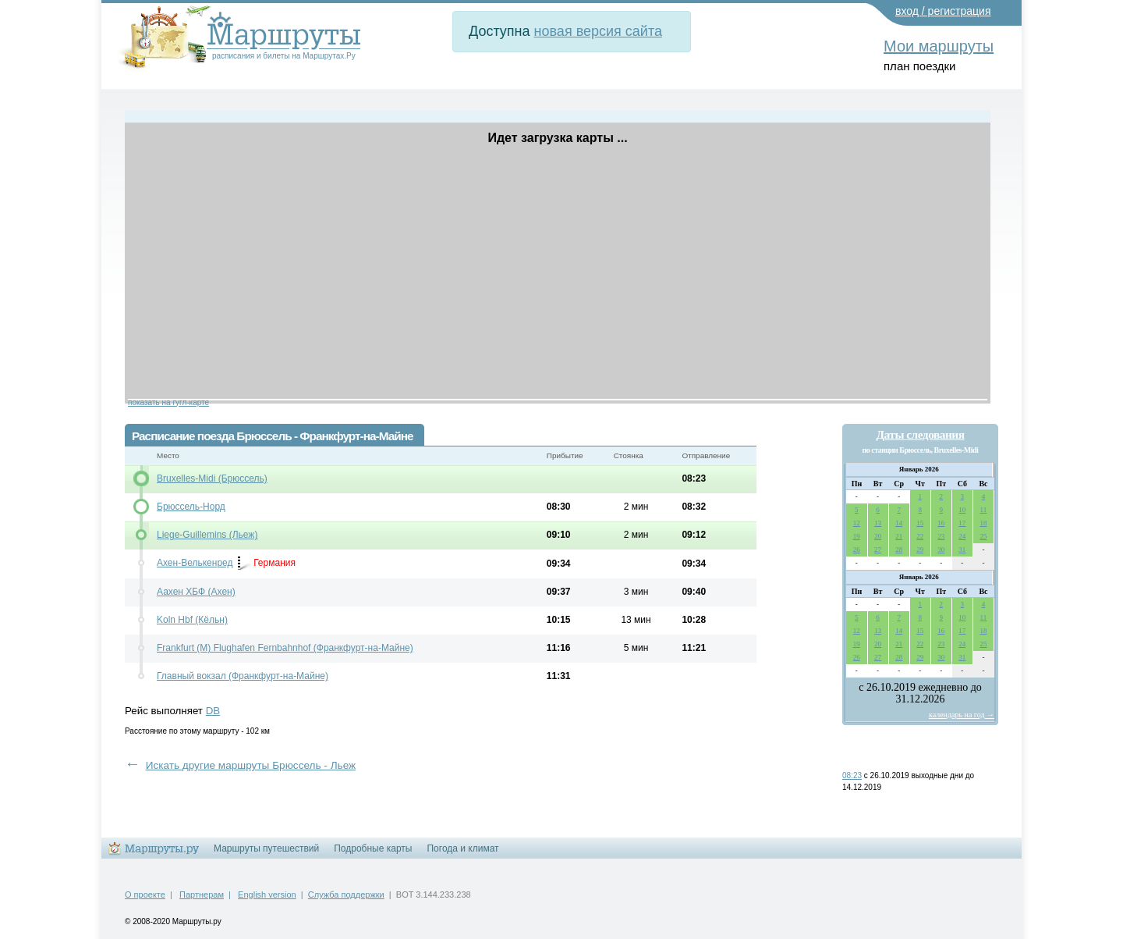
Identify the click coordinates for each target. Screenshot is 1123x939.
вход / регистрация (943, 11)
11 (983, 510)
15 (919, 523)
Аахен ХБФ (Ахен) (196, 591)
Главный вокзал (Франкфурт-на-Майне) (242, 675)
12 (856, 523)
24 (961, 536)
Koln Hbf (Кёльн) (192, 619)
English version (267, 894)
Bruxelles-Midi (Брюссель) (212, 478)
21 (898, 536)
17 (961, 523)
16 (940, 523)
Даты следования (920, 434)
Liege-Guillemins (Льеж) (207, 534)
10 (961, 510)
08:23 (852, 775)
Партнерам (201, 894)
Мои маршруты (939, 46)
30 (940, 549)
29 (919, 549)
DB (213, 711)
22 (919, 536)
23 (940, 536)
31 (961, 549)
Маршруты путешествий (266, 848)
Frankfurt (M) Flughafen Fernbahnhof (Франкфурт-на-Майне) (285, 647)
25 (983, 536)
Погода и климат (462, 848)
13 (877, 523)
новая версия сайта (598, 31)
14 (898, 523)
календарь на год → (961, 714)
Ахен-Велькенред (194, 562)
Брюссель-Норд (191, 506)
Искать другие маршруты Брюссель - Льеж (251, 765)
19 (856, 536)
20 (877, 536)
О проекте (145, 894)
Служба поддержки (346, 894)
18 (983, 523)
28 (898, 549)
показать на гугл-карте (168, 402)
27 (877, 549)
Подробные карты (373, 848)
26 (856, 549)
